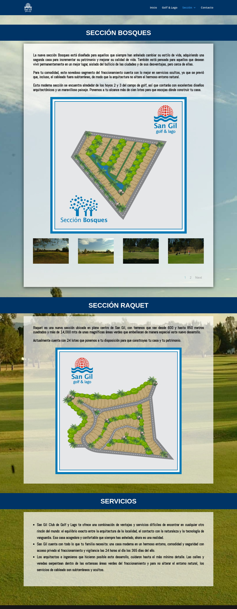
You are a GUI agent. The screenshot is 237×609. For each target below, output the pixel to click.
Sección (187, 7)
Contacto (207, 7)
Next (198, 277)
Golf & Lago (169, 7)
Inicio (153, 7)
